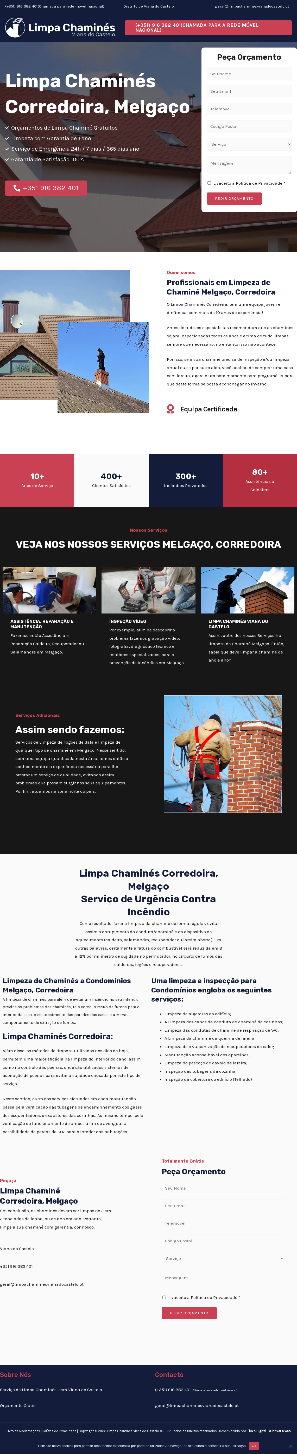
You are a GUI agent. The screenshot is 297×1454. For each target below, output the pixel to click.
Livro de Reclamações (23, 1431)
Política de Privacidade (59, 1431)
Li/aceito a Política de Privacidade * (249, 183)
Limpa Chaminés (188, 304)
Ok (254, 1446)
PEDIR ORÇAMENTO (234, 198)
